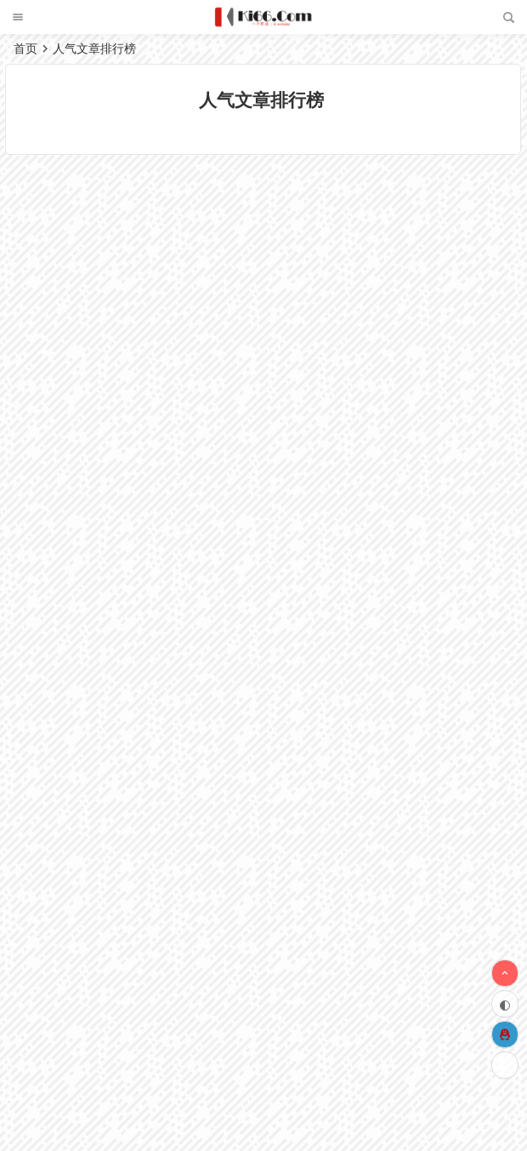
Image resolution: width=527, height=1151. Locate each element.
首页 (25, 48)
